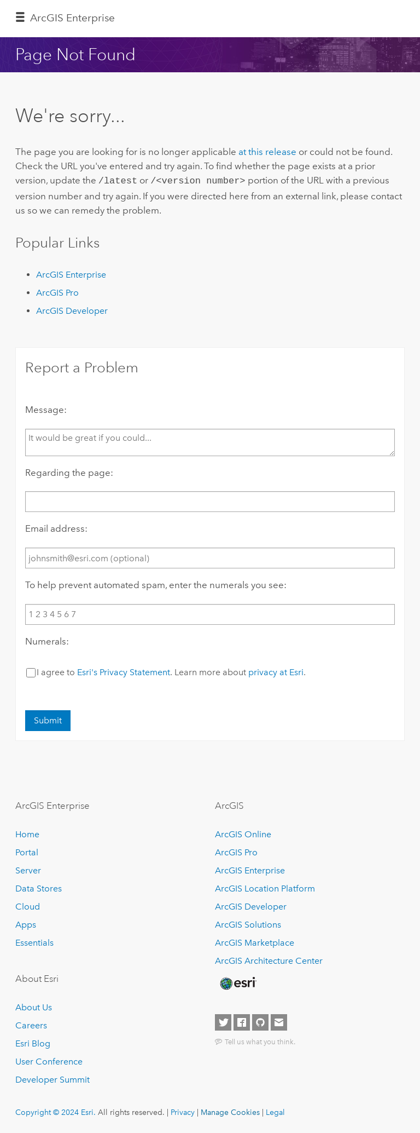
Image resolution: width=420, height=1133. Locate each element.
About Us (33, 1006)
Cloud (27, 905)
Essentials (34, 941)
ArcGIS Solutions (248, 923)
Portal (26, 851)
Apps (25, 923)
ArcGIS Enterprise (72, 17)
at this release (267, 151)
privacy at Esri (276, 671)
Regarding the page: (69, 471)
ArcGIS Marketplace (254, 941)
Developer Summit (52, 1078)
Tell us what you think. (260, 1040)
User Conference (49, 1060)
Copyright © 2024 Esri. (55, 1111)
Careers (31, 1024)
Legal (275, 1111)
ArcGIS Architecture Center (269, 959)
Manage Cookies (230, 1111)
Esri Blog (32, 1042)
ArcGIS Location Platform (265, 887)
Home (27, 833)
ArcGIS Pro (57, 291)
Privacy (183, 1111)
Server (28, 869)
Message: (46, 408)
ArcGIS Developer (72, 309)
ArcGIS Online (243, 833)
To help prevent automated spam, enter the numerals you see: (156, 583)
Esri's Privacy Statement (123, 671)
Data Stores (38, 887)
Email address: (56, 527)
